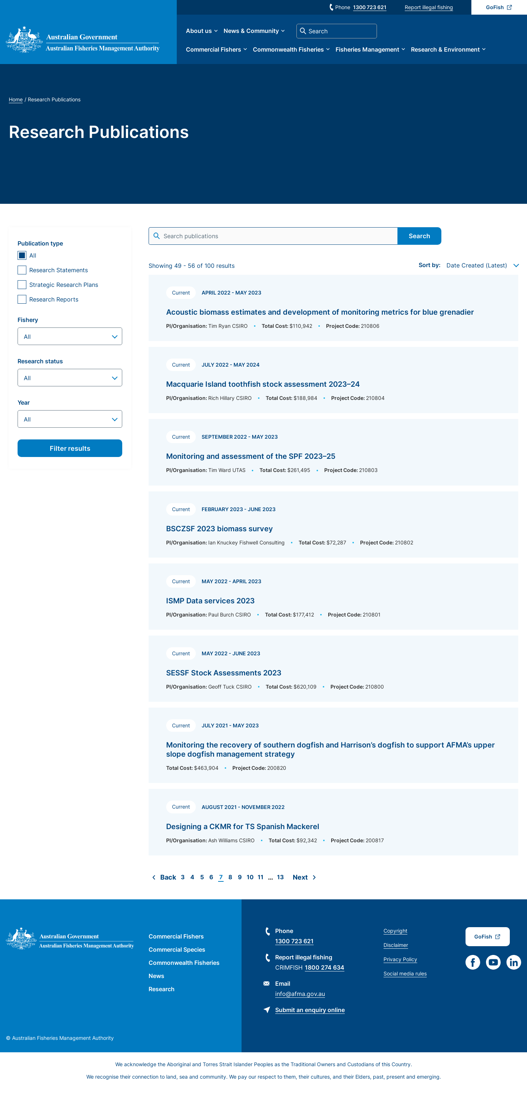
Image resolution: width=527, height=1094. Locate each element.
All (32, 260)
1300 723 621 (369, 7)
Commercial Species (177, 954)
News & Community (258, 33)
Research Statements (58, 275)
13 (280, 882)
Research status (40, 366)
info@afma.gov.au (300, 999)
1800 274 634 (324, 972)
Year (24, 407)
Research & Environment (452, 52)
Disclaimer (396, 950)
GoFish (495, 7)
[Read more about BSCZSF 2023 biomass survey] (333, 530)
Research (162, 994)
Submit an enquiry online (310, 1015)
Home (16, 104)
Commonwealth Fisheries (295, 52)
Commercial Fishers (220, 52)
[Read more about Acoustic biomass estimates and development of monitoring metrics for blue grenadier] (333, 313)
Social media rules (405, 978)
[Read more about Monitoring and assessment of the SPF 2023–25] (333, 457)
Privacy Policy (400, 964)
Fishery (28, 325)
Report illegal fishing (429, 7)
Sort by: (430, 270)
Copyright (395, 936)
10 (250, 882)
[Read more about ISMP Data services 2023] (333, 602)
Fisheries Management (375, 52)
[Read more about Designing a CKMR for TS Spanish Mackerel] (333, 827)
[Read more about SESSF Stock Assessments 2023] (333, 674)
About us (206, 33)
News (156, 981)
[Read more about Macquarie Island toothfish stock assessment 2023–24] (333, 385)
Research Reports (53, 304)
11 (261, 882)
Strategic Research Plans (63, 289)
